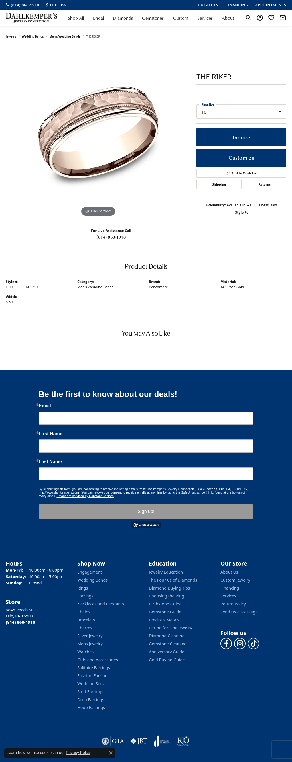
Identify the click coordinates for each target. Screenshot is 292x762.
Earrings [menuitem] (85, 596)
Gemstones (153, 18)
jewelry (11, 36)
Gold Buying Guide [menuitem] (167, 659)
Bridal (98, 18)
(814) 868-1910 (110, 237)
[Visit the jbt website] (139, 741)
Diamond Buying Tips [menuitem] (169, 588)
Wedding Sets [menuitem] (90, 683)
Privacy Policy (78, 752)
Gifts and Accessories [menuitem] (97, 659)
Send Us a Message (238, 612)
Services (205, 18)
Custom (180, 18)
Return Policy (233, 604)
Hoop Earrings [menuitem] (91, 707)
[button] (248, 18)
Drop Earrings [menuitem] (90, 699)
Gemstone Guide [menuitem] (165, 612)
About (228, 18)
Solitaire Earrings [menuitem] (93, 667)
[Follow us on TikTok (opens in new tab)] (253, 643)
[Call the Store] (20, 622)
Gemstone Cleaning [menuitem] (168, 643)
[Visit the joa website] (162, 741)
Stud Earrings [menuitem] (90, 691)
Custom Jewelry (235, 580)
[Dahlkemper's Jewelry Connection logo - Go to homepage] (31, 18)
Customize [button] (241, 157)
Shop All (76, 18)
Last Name (50, 461)
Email (45, 406)
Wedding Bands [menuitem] (92, 580)
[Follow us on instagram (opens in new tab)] (240, 643)
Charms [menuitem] (84, 627)
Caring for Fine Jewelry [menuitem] (170, 627)
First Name (50, 434)
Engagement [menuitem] (89, 572)
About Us (229, 572)
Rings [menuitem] (82, 588)
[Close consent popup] (111, 753)
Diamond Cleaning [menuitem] (166, 635)
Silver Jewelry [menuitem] (90, 635)
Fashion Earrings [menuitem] (93, 675)
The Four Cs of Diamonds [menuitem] (173, 580)
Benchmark (158, 287)
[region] (98, 132)
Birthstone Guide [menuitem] (165, 604)
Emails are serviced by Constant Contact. (85, 496)
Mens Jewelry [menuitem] (90, 643)
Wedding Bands (33, 36)
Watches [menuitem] (85, 651)
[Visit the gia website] (113, 741)
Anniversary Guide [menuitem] (166, 651)
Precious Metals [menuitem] (164, 620)
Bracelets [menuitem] (86, 620)
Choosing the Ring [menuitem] (166, 596)
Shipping (219, 184)
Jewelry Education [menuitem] (166, 572)
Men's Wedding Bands (64, 36)
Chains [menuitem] (83, 612)
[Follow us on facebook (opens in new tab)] (226, 643)
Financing (229, 588)
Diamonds (123, 18)
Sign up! (146, 511)
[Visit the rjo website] (183, 741)
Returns (265, 184)
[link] (22, 5)
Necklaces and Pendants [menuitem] (100, 604)
